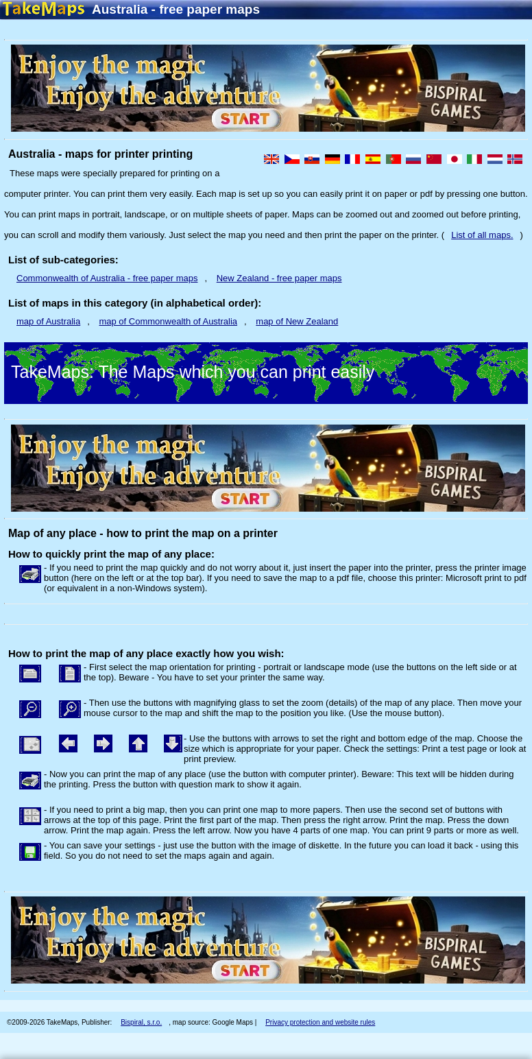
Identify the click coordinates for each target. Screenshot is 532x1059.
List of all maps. (482, 235)
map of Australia (48, 321)
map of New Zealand (297, 321)
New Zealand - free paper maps (279, 278)
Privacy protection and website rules (320, 1022)
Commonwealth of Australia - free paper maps (106, 278)
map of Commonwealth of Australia (168, 321)
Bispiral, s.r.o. (141, 1022)
